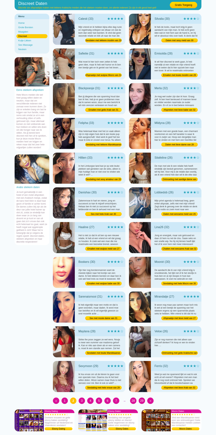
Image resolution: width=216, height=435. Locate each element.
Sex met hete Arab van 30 (103, 214)
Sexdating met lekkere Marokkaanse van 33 (103, 145)
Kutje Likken (24, 40)
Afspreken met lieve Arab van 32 (179, 387)
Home (21, 23)
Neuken (22, 49)
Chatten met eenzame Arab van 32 (179, 248)
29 (142, 400)
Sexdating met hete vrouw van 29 (103, 387)
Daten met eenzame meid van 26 (179, 214)
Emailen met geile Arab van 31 (103, 110)
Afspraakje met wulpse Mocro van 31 (104, 75)
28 (133, 400)
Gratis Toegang (183, 4)
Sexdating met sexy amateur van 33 (103, 179)
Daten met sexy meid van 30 (179, 40)
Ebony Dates (122, 429)
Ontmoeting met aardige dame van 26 (179, 179)
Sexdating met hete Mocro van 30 (179, 283)
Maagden (23, 31)
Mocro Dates (185, 429)
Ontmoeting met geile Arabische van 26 (179, 353)
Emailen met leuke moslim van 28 (179, 75)
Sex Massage (25, 45)
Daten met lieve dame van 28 (179, 144)
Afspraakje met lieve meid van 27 (179, 318)
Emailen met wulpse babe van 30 (103, 283)
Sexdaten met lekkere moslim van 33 (104, 40)
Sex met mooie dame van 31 (103, 318)
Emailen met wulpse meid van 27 (103, 248)
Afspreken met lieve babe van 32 (180, 110)
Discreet (22, 36)
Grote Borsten (25, 27)
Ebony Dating (58, 429)
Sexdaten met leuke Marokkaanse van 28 (103, 353)
